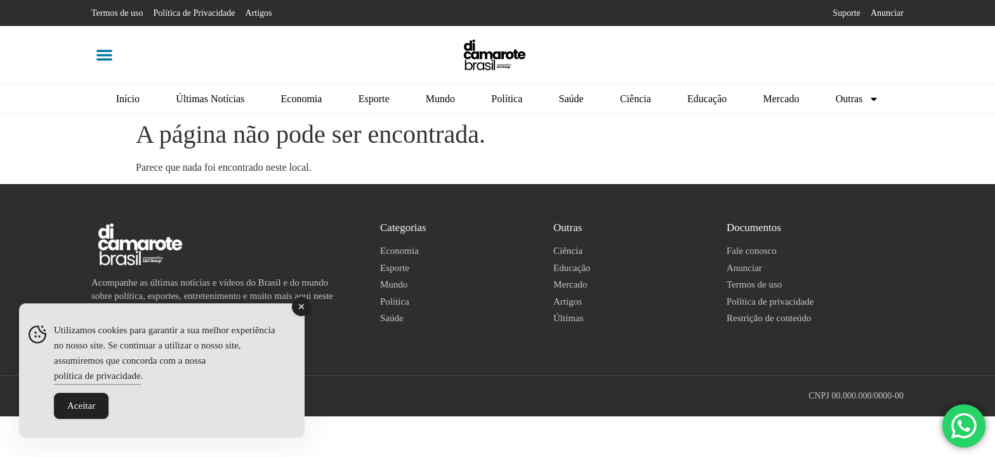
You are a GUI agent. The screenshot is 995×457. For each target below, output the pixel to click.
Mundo (440, 98)
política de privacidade (97, 376)
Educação (707, 98)
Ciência (635, 98)
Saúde (571, 98)
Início (128, 98)
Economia (301, 98)
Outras (858, 99)
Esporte (374, 98)
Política (506, 98)
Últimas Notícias (210, 98)
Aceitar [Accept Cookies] (81, 406)
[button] (104, 55)
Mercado (781, 98)
